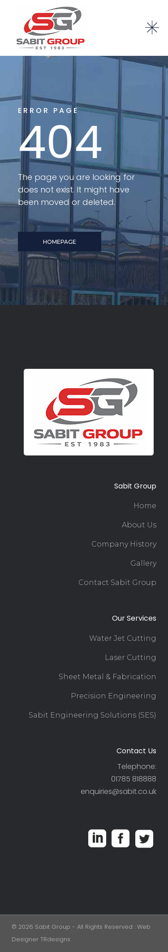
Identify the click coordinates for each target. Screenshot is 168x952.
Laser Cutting (130, 657)
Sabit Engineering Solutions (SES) (92, 715)
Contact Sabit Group (117, 582)
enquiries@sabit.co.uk (118, 791)
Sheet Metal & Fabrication (107, 676)
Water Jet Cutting (122, 638)
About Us (139, 525)
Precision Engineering (113, 696)
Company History (123, 544)
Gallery (143, 563)
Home (145, 505)
